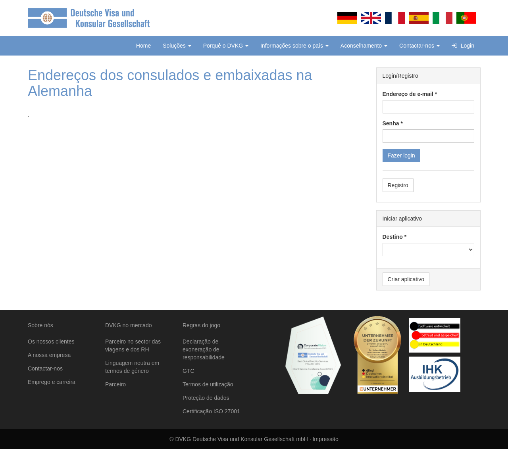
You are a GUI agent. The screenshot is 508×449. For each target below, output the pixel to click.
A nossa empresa (49, 355)
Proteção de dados (206, 398)
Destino (393, 237)
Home (143, 45)
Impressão (325, 439)
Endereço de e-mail (408, 94)
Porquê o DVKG (225, 45)
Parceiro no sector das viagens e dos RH (133, 345)
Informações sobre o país (294, 45)
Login (463, 45)
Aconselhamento (364, 45)
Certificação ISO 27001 (211, 411)
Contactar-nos (419, 45)
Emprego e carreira (51, 382)
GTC (188, 371)
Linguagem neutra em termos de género (132, 367)
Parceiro (115, 384)
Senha (391, 123)
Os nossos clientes (51, 341)
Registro (398, 185)
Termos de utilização (208, 384)
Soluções (177, 45)
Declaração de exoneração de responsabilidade (204, 349)
